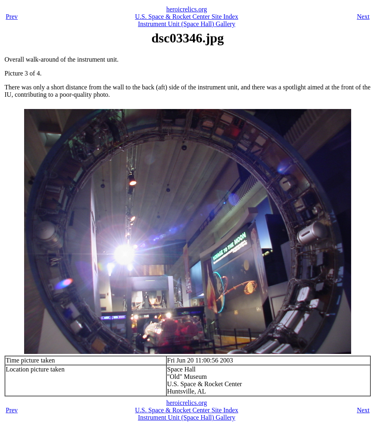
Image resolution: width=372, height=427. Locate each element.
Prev (12, 16)
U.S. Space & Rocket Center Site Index (186, 16)
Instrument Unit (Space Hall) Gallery (186, 23)
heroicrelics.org (186, 9)
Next (363, 16)
